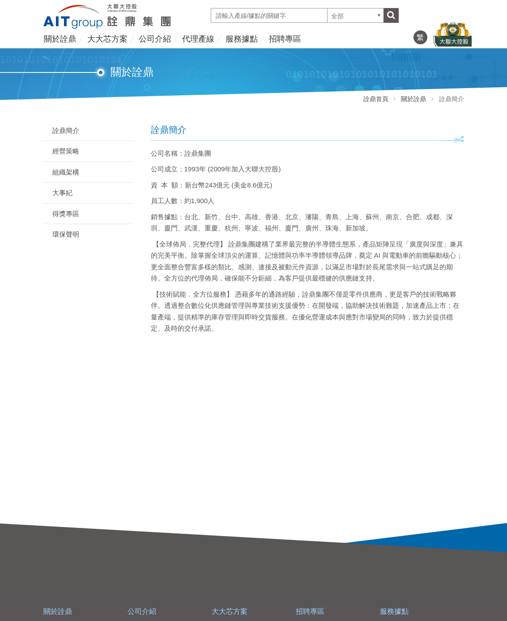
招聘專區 (285, 38)
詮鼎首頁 (375, 98)
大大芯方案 (107, 38)
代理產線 (198, 38)
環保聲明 (65, 234)
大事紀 (62, 192)
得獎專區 (65, 213)
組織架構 (65, 172)
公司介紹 (155, 38)
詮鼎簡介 (65, 130)
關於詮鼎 (60, 38)
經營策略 (65, 151)
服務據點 (242, 38)
